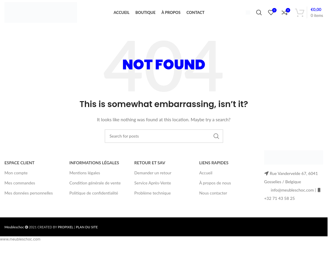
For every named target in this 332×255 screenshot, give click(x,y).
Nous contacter (213, 199)
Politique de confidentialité (93, 199)
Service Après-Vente (152, 189)
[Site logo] (40, 14)
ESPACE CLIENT (19, 168)
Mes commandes (19, 189)
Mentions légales (84, 178)
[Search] (259, 16)
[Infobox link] (245, 15)
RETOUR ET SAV (149, 168)
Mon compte (16, 178)
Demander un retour (152, 178)
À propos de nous (215, 189)
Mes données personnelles (28, 199)
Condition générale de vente (95, 189)
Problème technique (152, 199)
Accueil (205, 178)
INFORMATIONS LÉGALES (94, 168)
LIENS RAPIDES (214, 168)
